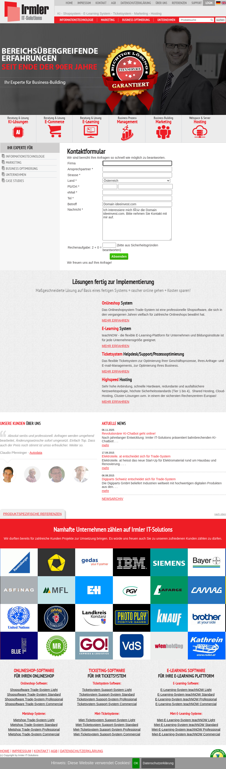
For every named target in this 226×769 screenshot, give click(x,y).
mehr (105, 445)
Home (69, 3)
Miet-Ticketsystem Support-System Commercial (107, 734)
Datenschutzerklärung (158, 763)
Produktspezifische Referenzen (32, 514)
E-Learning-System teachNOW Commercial (186, 704)
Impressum (84, 3)
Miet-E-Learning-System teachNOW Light (186, 720)
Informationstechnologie (76, 20)
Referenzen (179, 3)
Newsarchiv (112, 499)
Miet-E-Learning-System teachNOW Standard (186, 725)
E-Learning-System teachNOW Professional (186, 699)
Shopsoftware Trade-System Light (34, 690)
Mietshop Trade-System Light (33, 720)
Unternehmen (166, 20)
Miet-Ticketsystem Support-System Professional (106, 729)
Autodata (36, 452)
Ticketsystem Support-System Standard (107, 694)
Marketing (107, 20)
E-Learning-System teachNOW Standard (185, 694)
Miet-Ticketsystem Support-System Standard (107, 725)
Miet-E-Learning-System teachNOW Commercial (186, 734)
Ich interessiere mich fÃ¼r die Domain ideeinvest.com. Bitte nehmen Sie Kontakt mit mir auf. (137, 223)
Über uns (161, 3)
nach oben (220, 514)
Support (196, 3)
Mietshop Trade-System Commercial (33, 734)
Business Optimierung (136, 20)
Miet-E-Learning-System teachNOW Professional (186, 729)
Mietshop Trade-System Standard (34, 725)
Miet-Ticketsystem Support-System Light (107, 720)
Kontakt (101, 3)
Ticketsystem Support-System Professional (107, 699)
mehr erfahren (115, 320)
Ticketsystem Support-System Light (107, 690)
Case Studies (15, 180)
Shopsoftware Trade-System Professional (34, 699)
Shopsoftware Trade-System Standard (34, 694)
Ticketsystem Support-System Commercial (107, 704)
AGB (113, 3)
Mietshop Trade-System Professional (34, 729)
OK (136, 763)
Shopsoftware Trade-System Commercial (34, 704)
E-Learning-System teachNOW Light (186, 690)
